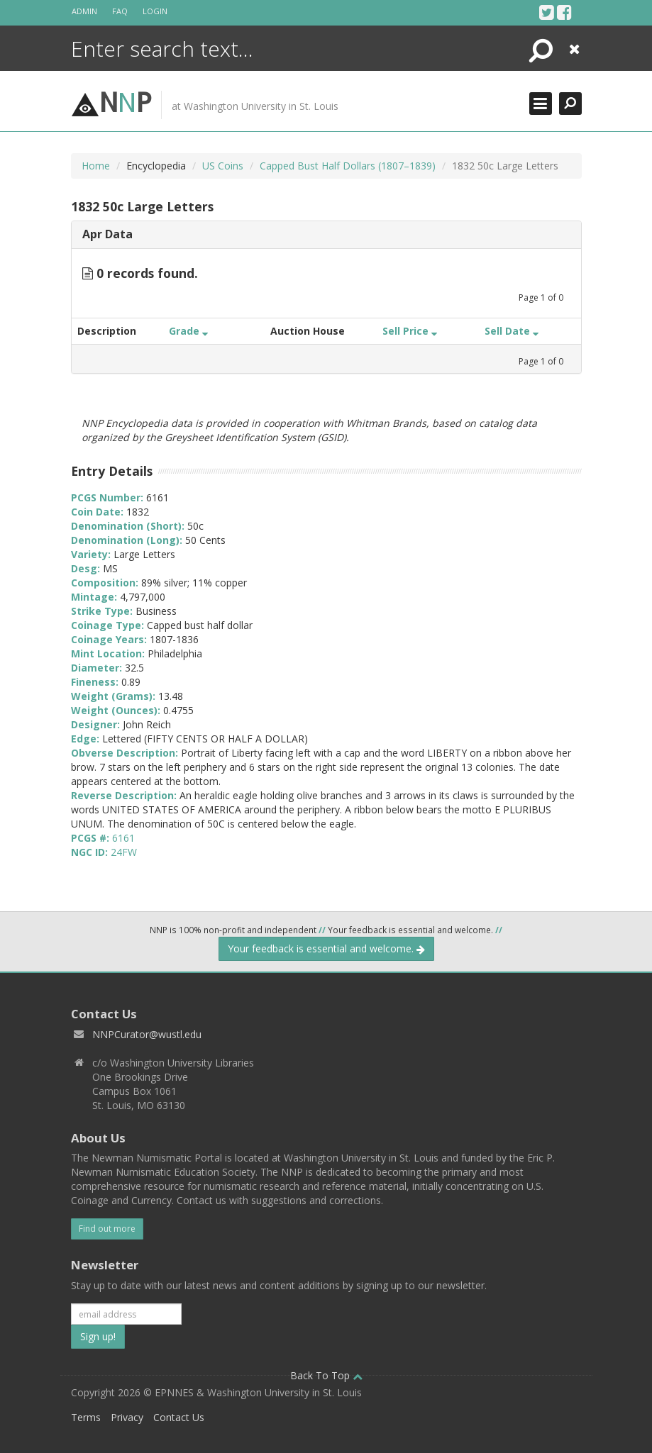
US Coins (222, 165)
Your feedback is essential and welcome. (326, 948)
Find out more (107, 1229)
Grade (188, 331)
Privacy (127, 1417)
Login (155, 11)
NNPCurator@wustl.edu (146, 1034)
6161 (123, 838)
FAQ (120, 11)
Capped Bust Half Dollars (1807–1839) (348, 165)
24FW (124, 852)
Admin (84, 11)
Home (96, 165)
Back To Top (326, 1375)
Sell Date (511, 331)
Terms (86, 1417)
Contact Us (178, 1417)
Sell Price (409, 331)
